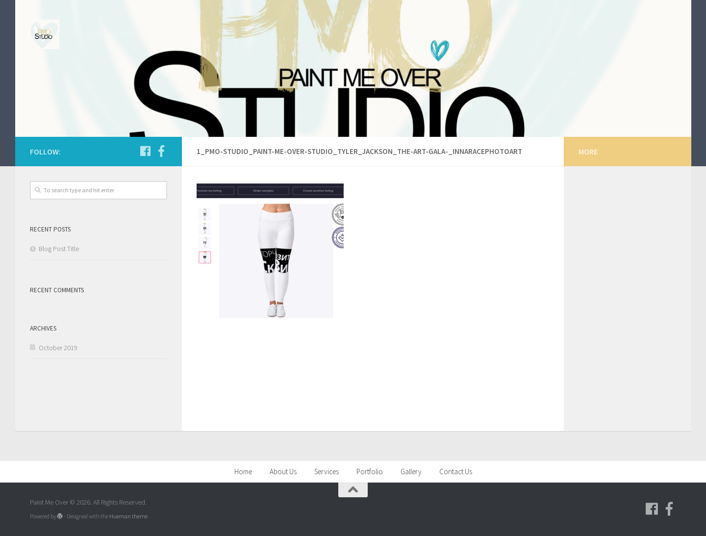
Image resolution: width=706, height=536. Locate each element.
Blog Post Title (59, 248)
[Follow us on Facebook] (145, 151)
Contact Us (455, 471)
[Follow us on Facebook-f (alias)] (161, 151)
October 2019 (58, 347)
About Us (283, 471)
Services (326, 471)
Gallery (411, 471)
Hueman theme (128, 516)
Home (243, 471)
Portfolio (369, 471)
